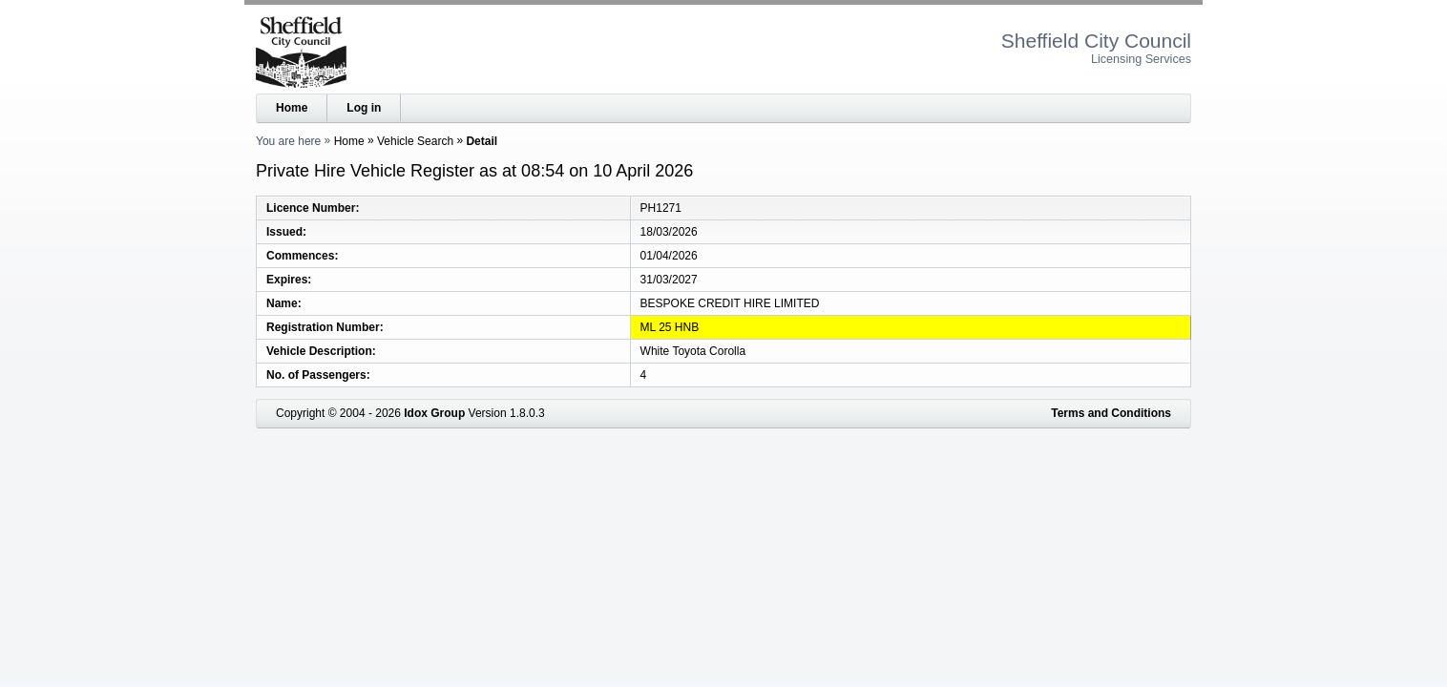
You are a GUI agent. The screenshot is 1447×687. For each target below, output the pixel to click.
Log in (363, 107)
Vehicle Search (415, 141)
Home (291, 107)
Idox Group (434, 413)
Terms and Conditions (1111, 413)
